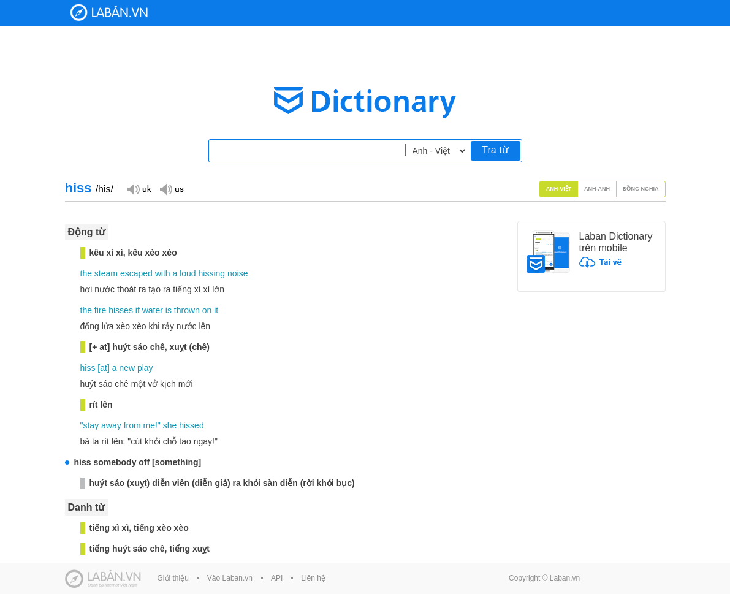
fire (100, 310)
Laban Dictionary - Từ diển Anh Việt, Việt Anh (109, 12)
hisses (120, 310)
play (145, 368)
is (168, 310)
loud (188, 273)
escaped (136, 273)
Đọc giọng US (171, 188)
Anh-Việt (559, 189)
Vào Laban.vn (230, 578)
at (103, 368)
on (207, 310)
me (149, 425)
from (132, 425)
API (277, 578)
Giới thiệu (173, 578)
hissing (212, 273)
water (152, 310)
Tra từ (495, 150)
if (137, 310)
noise (237, 273)
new (127, 368)
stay (91, 425)
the (86, 273)
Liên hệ (313, 578)
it (216, 310)
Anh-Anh (597, 189)
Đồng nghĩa (641, 189)
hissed (191, 425)
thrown (187, 310)
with (162, 273)
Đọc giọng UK (139, 188)
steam (106, 273)
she (170, 425)
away (111, 425)
